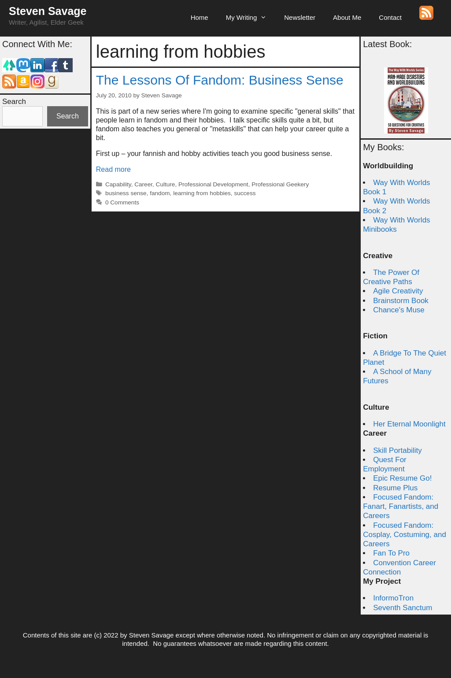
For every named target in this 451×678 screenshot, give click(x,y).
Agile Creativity (398, 291)
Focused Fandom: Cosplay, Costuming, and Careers (404, 534)
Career (143, 184)
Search (14, 101)
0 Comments (122, 202)
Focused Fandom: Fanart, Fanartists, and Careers (400, 506)
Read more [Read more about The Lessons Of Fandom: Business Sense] (113, 169)
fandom (160, 193)
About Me (347, 17)
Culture (165, 184)
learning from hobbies (202, 193)
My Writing (251, 17)
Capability (118, 184)
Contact (390, 17)
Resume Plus (395, 488)
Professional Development (213, 184)
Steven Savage (48, 11)
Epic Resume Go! (402, 478)
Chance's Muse (399, 310)
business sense (126, 193)
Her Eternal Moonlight (409, 424)
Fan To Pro (391, 553)
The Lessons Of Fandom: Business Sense (220, 80)
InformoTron (393, 598)
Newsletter (299, 17)
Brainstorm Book (401, 300)
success (244, 193)
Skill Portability (397, 450)
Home (199, 17)
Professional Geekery (280, 184)
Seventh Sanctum (402, 608)
